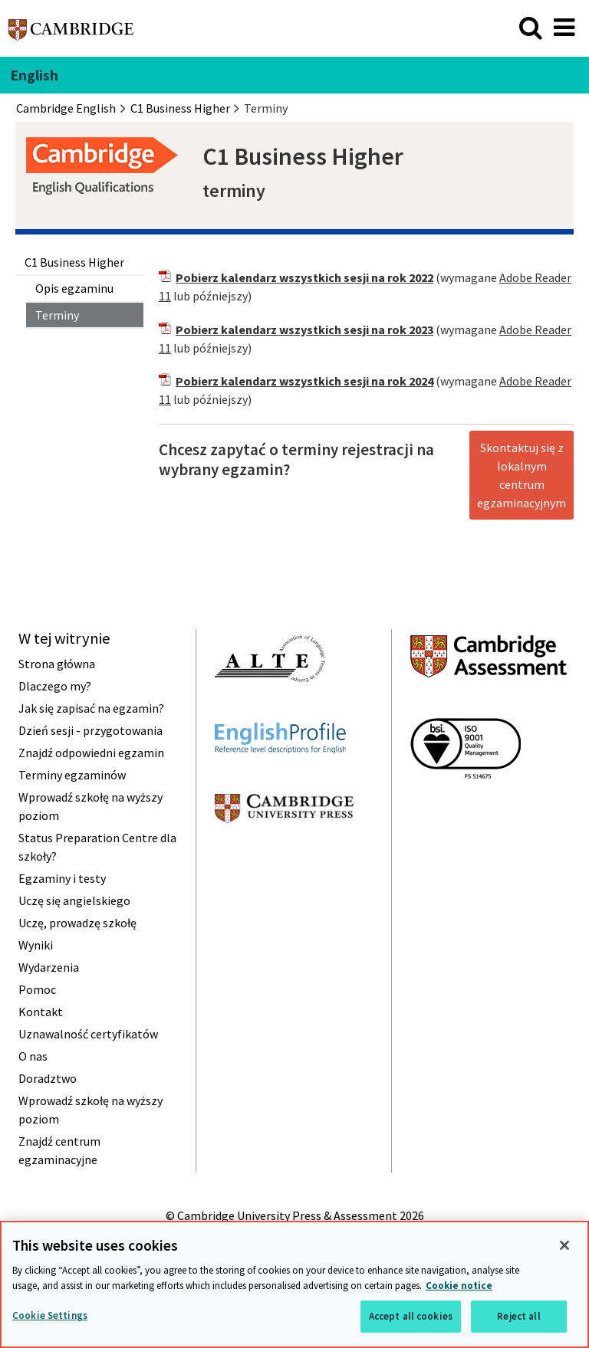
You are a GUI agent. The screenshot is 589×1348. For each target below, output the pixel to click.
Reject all (518, 1316)
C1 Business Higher (74, 262)
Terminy (57, 315)
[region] (294, 1284)
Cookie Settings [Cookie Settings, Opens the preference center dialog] (49, 1315)
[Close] (564, 1245)
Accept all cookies (410, 1316)
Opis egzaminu (74, 288)
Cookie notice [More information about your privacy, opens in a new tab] (459, 1285)
